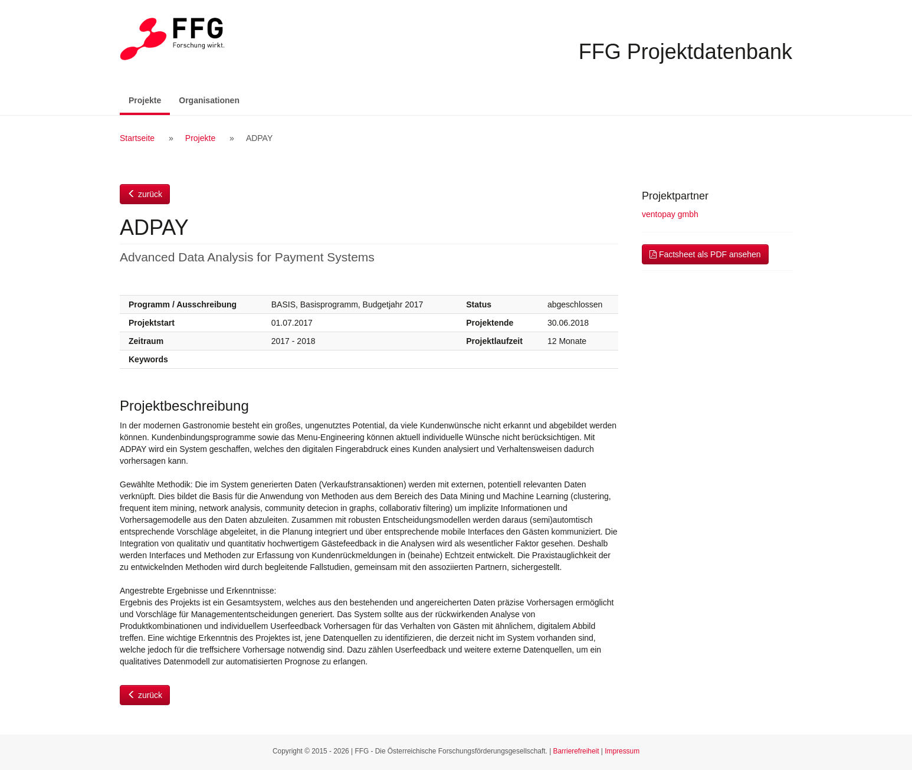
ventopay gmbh (670, 214)
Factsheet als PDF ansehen (705, 254)
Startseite (137, 138)
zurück (144, 194)
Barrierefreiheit (576, 751)
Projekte (149, 99)
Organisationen (209, 100)
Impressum (622, 751)
